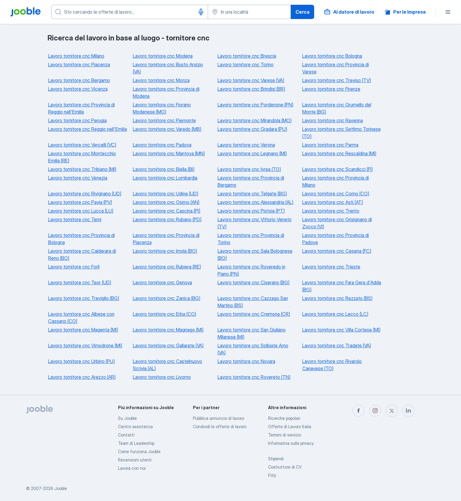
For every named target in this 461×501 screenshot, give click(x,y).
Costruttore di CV (285, 466)
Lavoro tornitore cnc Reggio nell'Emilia (87, 129)
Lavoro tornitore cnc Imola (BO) (165, 251)
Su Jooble (127, 418)
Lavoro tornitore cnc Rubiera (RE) (167, 267)
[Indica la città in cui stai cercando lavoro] (249, 12)
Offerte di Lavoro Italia (289, 426)
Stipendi (276, 458)
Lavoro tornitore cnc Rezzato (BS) (337, 298)
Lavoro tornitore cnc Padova (162, 145)
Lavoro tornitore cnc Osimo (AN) (166, 202)
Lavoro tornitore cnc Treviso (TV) (336, 80)
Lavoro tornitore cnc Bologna (332, 56)
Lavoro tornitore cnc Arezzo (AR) (82, 377)
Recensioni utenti (135, 459)
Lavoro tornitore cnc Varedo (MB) (167, 129)
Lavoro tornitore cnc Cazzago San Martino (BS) (253, 301)
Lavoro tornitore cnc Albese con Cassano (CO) (81, 317)
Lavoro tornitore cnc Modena (163, 56)
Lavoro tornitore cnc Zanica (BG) (166, 298)
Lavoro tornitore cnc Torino (245, 64)
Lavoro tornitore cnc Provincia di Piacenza (166, 238)
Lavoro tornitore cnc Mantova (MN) (169, 153)
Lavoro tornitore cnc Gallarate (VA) (168, 345)
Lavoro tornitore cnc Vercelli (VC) (82, 145)
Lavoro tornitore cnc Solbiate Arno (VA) (253, 349)
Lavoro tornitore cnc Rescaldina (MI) (339, 153)
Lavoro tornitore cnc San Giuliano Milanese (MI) (252, 333)
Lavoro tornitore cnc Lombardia (165, 178)
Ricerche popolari (284, 418)
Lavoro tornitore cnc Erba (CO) (164, 314)
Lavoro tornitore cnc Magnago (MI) (168, 330)
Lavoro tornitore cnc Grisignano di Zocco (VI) (337, 223)
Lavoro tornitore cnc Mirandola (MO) (255, 120)
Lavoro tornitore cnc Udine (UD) (165, 194)
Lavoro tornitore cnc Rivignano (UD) (84, 194)
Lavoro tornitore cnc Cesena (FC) (336, 251)
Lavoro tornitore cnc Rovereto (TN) (254, 377)
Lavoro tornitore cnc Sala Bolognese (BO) (255, 254)
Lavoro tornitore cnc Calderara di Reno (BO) (82, 254)
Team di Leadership (136, 443)
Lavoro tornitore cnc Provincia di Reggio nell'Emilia (81, 108)
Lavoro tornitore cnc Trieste (331, 267)
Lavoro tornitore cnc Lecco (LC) (335, 314)
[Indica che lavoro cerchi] (129, 12)
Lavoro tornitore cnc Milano (76, 56)
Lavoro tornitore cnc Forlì (74, 267)
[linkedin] (408, 411)
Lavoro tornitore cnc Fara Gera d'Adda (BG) (341, 286)
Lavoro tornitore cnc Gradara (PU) (252, 129)
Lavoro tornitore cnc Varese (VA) (251, 80)
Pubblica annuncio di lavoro (218, 418)
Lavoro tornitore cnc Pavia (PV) (80, 202)
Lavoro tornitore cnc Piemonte (164, 120)
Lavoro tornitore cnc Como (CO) (335, 194)
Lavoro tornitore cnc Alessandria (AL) (255, 202)
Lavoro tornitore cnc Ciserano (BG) (253, 282)
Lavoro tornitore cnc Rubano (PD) (167, 219)
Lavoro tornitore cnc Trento (330, 211)
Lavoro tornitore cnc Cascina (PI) (166, 211)
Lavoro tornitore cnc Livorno (162, 377)
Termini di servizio (284, 434)
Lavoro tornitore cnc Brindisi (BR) (251, 89)
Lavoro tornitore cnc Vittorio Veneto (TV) (255, 223)
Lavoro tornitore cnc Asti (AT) (332, 202)
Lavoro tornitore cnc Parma (330, 145)
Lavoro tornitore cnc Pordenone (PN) (255, 105)
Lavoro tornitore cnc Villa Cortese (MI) (341, 330)
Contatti (126, 434)
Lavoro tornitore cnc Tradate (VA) (336, 345)
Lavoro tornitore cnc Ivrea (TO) (249, 169)
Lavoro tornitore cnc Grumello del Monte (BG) (336, 108)
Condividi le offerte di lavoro (219, 426)
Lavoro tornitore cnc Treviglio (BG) (83, 298)
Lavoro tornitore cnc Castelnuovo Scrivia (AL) (167, 364)
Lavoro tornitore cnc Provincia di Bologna (81, 238)
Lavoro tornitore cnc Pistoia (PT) (251, 211)
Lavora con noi (132, 468)
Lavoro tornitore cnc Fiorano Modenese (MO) (162, 108)
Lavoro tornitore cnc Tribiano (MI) (82, 169)
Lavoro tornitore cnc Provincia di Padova (335, 238)
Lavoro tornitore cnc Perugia (77, 120)
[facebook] (358, 411)
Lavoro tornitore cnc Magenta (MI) (83, 330)
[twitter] (392, 411)
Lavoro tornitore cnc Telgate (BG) (252, 194)
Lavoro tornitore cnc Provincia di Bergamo (251, 181)
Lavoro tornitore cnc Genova (162, 282)
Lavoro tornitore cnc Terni (74, 219)
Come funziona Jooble (139, 451)
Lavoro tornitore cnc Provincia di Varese (335, 68)
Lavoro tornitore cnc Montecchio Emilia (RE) (82, 157)
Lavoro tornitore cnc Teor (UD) (79, 282)
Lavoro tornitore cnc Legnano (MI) (252, 153)
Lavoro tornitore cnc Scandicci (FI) (337, 169)
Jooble (60, 488)
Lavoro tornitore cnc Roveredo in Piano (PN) (251, 270)
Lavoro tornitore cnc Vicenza (78, 89)
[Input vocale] (201, 12)
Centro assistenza (135, 426)
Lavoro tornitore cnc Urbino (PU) (81, 361)
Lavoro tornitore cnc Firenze (331, 89)
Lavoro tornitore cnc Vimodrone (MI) (85, 345)
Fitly (272, 475)
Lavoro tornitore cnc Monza (161, 80)
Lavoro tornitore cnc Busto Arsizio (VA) (168, 68)
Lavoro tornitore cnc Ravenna (332, 120)
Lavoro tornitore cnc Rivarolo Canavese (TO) (332, 364)
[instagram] (375, 411)
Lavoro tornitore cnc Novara (246, 361)
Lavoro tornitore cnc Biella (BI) (163, 169)
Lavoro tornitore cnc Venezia (77, 178)
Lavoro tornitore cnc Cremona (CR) (254, 314)
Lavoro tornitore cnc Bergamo (79, 80)
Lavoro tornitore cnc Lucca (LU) (80, 211)
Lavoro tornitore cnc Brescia (247, 56)
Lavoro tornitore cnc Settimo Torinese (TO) (341, 132)
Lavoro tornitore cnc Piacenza (79, 64)
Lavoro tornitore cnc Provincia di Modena (166, 92)
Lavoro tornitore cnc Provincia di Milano (335, 181)
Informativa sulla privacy (291, 443)
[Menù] (448, 12)
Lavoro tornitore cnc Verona (246, 145)
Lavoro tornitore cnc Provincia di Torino (251, 238)
